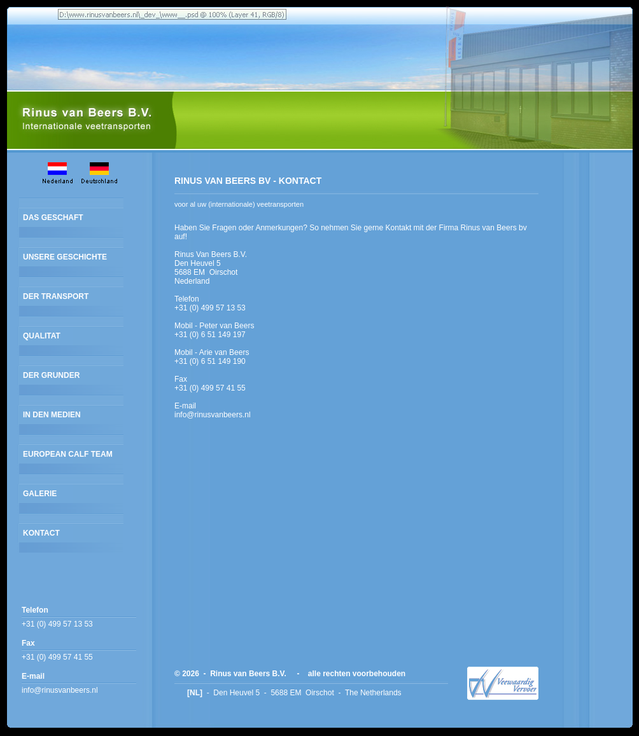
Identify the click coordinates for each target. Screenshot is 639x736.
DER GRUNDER (51, 375)
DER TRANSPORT (55, 296)
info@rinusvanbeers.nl (60, 690)
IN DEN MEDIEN (52, 414)
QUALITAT (41, 335)
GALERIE (40, 493)
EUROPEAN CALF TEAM (68, 454)
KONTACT (41, 533)
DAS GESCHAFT (53, 217)
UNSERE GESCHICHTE (65, 257)
